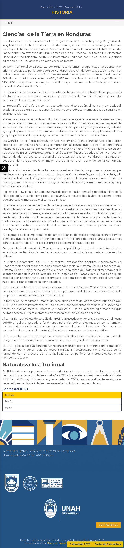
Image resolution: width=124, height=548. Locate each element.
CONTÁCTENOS (108, 525)
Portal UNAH (47, 7)
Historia (9, 395)
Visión (8, 407)
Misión (9, 401)
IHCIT (59, 7)
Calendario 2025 (80, 544)
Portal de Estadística (108, 544)
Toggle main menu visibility (117, 24)
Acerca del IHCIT (72, 7)
